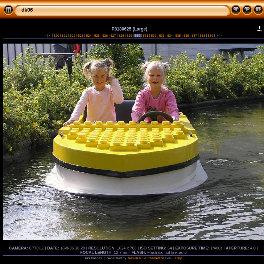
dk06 (27, 10)
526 (105, 35)
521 (64, 35)
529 (129, 35)
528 (121, 35)
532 (153, 35)
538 (202, 35)
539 (210, 35)
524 (88, 35)
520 (56, 35)
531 (145, 35)
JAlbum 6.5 (135, 258)
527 (113, 35)
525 (96, 35)
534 (170, 35)
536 (186, 35)
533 (161, 35)
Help (178, 258)
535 (178, 35)
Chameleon (156, 258)
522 (72, 35)
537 (194, 35)
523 (80, 35)
